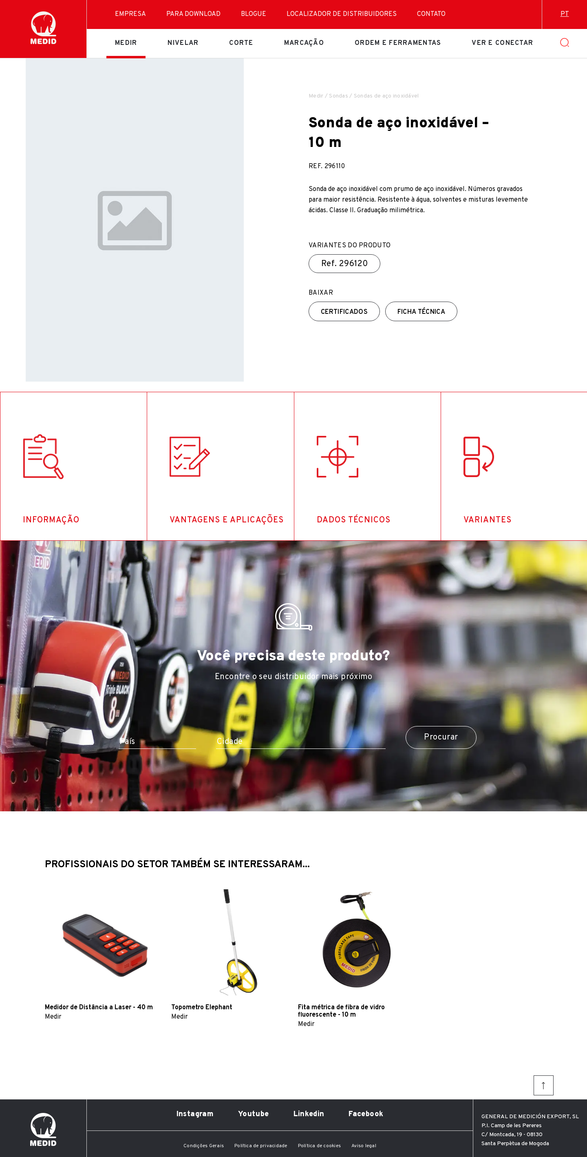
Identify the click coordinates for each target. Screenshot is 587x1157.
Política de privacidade (260, 1146)
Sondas (338, 96)
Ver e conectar (502, 43)
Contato (431, 14)
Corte (241, 43)
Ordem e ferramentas (398, 43)
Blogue (253, 14)
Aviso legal (363, 1146)
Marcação (304, 43)
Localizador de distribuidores (342, 14)
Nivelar (183, 43)
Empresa (130, 14)
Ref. (344, 264)
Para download (193, 14)
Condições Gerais (203, 1146)
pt (565, 14)
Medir (126, 43)
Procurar (441, 737)
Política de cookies (319, 1146)
